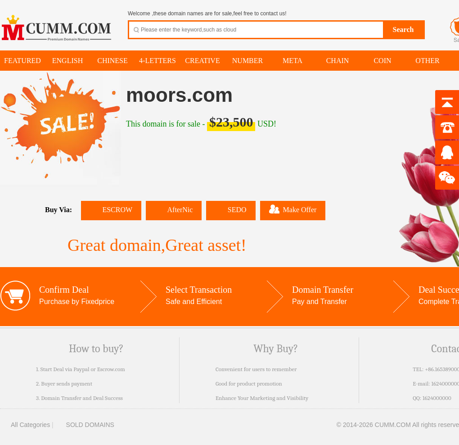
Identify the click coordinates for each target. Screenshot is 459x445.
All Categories (25, 424)
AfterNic (174, 209)
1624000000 (437, 398)
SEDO (230, 209)
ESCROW (111, 209)
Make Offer (293, 208)
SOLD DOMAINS (84, 424)
